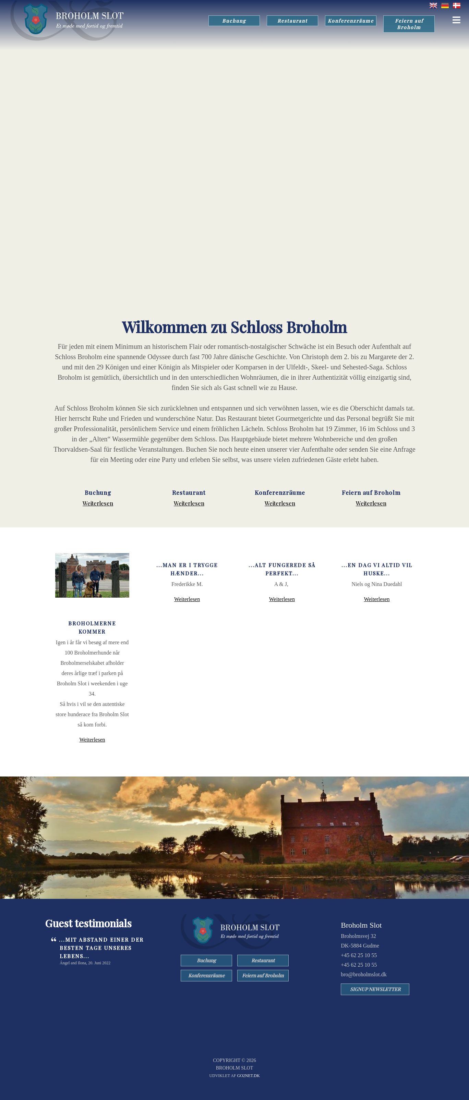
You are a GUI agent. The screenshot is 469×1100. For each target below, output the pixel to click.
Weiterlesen (98, 503)
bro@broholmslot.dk (363, 974)
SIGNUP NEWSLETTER (375, 989)
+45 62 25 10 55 (359, 955)
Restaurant (292, 20)
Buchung (234, 20)
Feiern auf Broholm (409, 23)
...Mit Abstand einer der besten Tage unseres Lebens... (101, 948)
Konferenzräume (351, 20)
